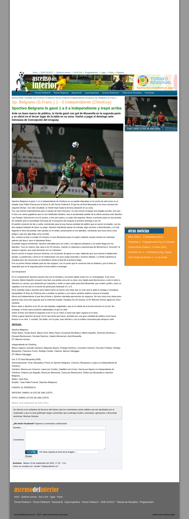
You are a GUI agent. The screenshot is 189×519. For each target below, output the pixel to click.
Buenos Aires (18, 98)
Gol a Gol (43, 497)
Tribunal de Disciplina (132, 93)
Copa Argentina (92, 93)
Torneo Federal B (41, 502)
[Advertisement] (35, 35)
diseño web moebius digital (164, 515)
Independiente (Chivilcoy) (82, 98)
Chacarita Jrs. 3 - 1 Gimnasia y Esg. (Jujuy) (149, 252)
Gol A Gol (77, 72)
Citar (64, 463)
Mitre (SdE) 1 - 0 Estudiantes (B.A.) (145, 237)
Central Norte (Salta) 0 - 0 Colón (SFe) (147, 247)
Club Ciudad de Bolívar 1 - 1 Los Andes (147, 257)
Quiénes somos (63, 72)
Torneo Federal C (90, 502)
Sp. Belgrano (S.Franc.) (106, 98)
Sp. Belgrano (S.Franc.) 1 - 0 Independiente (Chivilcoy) (61, 102)
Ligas (103, 72)
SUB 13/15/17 (47, 72)
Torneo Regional (61, 93)
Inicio (35, 72)
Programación (91, 72)
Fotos (111, 72)
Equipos (120, 72)
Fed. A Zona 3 (39, 98)
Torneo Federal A (42, 93)
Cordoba (28, 98)
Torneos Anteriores (110, 93)
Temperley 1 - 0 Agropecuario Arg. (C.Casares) (151, 242)
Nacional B (76, 93)
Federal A (50, 98)
